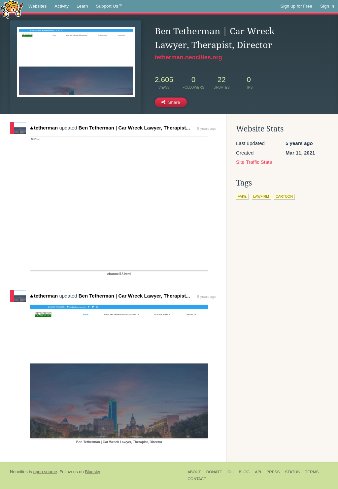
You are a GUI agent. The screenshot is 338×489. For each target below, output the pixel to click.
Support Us (109, 6)
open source (45, 471)
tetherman (44, 127)
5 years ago (206, 128)
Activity (61, 6)
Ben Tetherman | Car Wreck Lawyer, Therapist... (134, 127)
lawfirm (261, 196)
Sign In (327, 6)
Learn (82, 6)
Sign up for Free (296, 6)
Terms (312, 472)
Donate (214, 472)
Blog (244, 472)
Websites (37, 6)
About (194, 472)
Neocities (19, 471)
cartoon (284, 196)
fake (242, 196)
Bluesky (92, 471)
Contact (196, 478)
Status (292, 472)
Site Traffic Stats (254, 162)
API (258, 472)
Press (273, 472)
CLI (230, 472)
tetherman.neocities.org (188, 57)
